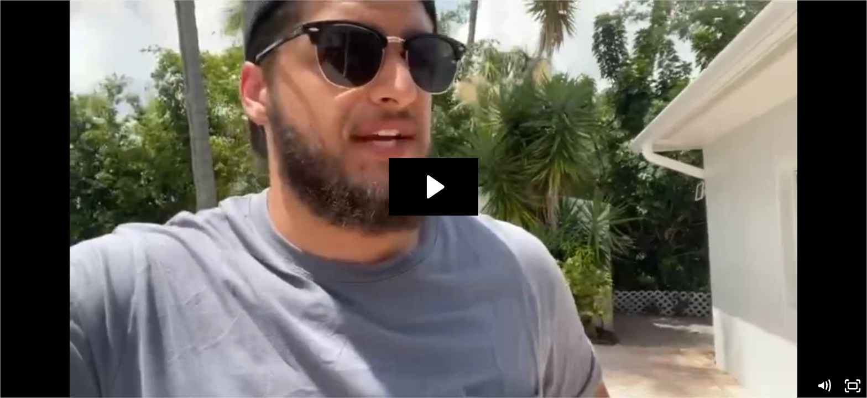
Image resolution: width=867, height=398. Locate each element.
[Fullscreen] (852, 386)
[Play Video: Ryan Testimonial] (434, 187)
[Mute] (823, 386)
